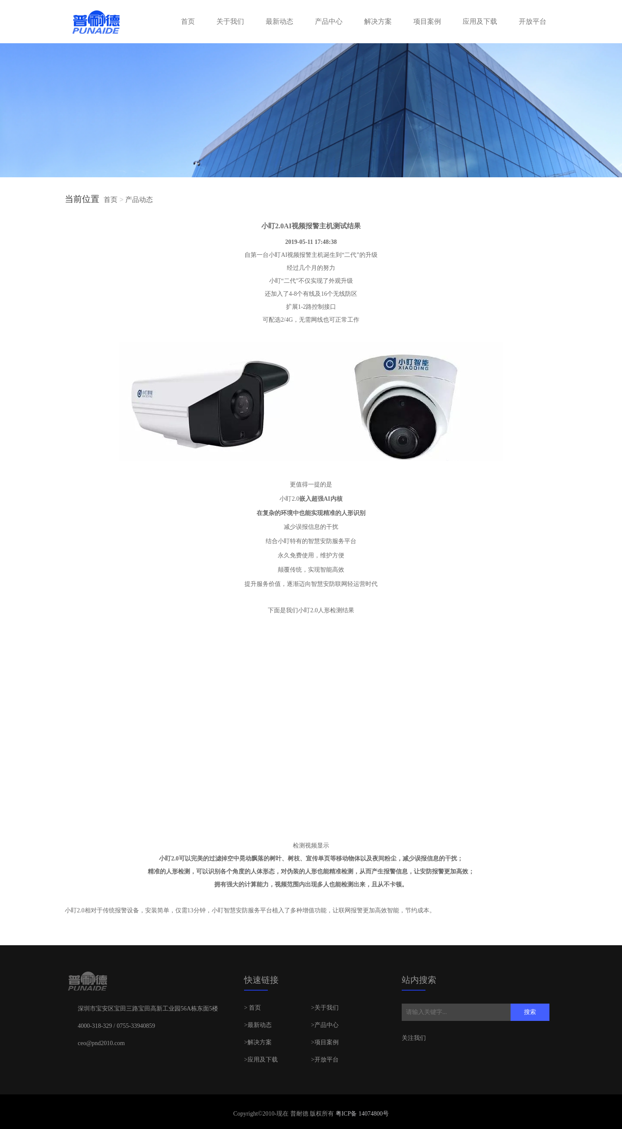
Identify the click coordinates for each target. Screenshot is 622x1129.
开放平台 (532, 21)
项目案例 (427, 21)
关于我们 (230, 21)
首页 (188, 21)
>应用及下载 (261, 1059)
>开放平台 (325, 1059)
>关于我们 (325, 1007)
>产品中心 (325, 1025)
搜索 (530, 1012)
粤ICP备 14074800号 (361, 1113)
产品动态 (139, 199)
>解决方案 (258, 1042)
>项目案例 (325, 1042)
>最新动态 (258, 1025)
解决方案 (378, 21)
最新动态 (279, 21)
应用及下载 (480, 21)
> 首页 (252, 1007)
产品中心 (329, 21)
